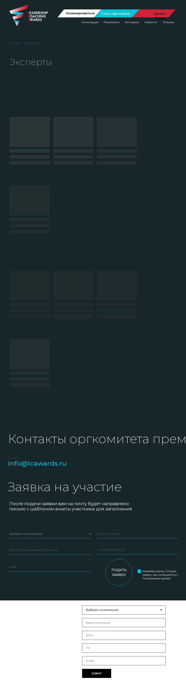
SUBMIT (97, 536)
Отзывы (168, 22)
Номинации (89, 22)
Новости (150, 22)
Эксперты (132, 22)
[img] (40, 645)
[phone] (137, 412)
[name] (50, 412)
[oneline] (137, 396)
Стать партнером (115, 13)
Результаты (112, 22)
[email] (50, 429)
